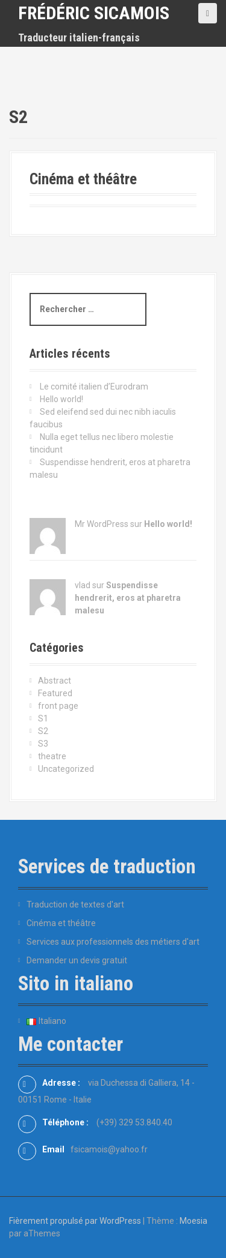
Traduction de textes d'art (75, 904)
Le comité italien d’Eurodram (94, 386)
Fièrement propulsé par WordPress (75, 1221)
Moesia (193, 1221)
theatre (52, 756)
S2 (43, 731)
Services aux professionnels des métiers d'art (113, 942)
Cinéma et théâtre (83, 179)
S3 (43, 743)
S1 (43, 718)
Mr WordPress (101, 524)
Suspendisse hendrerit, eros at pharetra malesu (128, 597)
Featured (55, 693)
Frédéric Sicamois (93, 12)
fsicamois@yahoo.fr (109, 1149)
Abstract (54, 680)
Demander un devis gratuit (77, 960)
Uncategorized (66, 769)
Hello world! (61, 399)
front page (58, 706)
